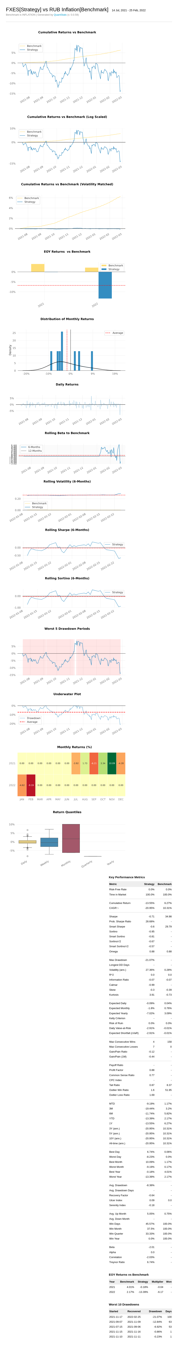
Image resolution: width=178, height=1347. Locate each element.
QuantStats (60, 14)
